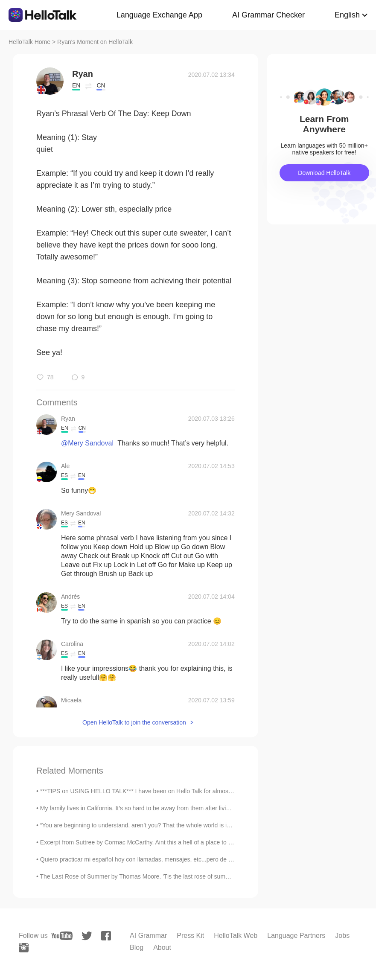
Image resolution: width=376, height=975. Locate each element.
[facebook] (106, 935)
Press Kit (190, 935)
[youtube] (62, 935)
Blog (136, 947)
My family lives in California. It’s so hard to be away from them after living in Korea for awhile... (164, 808)
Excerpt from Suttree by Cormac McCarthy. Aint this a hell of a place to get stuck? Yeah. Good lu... (170, 842)
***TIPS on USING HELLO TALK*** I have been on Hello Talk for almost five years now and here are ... (176, 791)
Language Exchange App (159, 15)
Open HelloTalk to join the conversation (134, 722)
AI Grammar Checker (268, 15)
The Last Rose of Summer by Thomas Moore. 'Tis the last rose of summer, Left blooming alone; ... (169, 876)
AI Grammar (148, 935)
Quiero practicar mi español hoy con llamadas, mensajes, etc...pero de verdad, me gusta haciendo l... (174, 859)
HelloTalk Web (235, 935)
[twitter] (87, 935)
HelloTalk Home (29, 41)
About (162, 947)
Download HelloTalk (324, 172)
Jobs (342, 935)
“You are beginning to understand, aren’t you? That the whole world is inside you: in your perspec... (171, 825)
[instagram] (24, 947)
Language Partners (296, 935)
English (347, 15)
